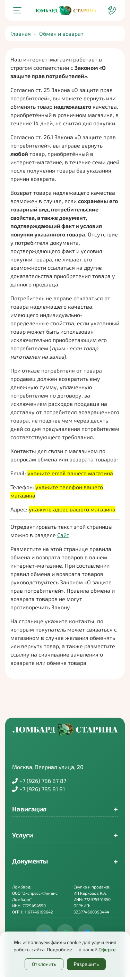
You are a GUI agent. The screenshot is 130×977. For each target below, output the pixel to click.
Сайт (63, 535)
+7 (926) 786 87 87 (39, 780)
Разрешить (86, 964)
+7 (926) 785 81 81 (38, 789)
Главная (20, 33)
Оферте (107, 949)
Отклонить (44, 964)
